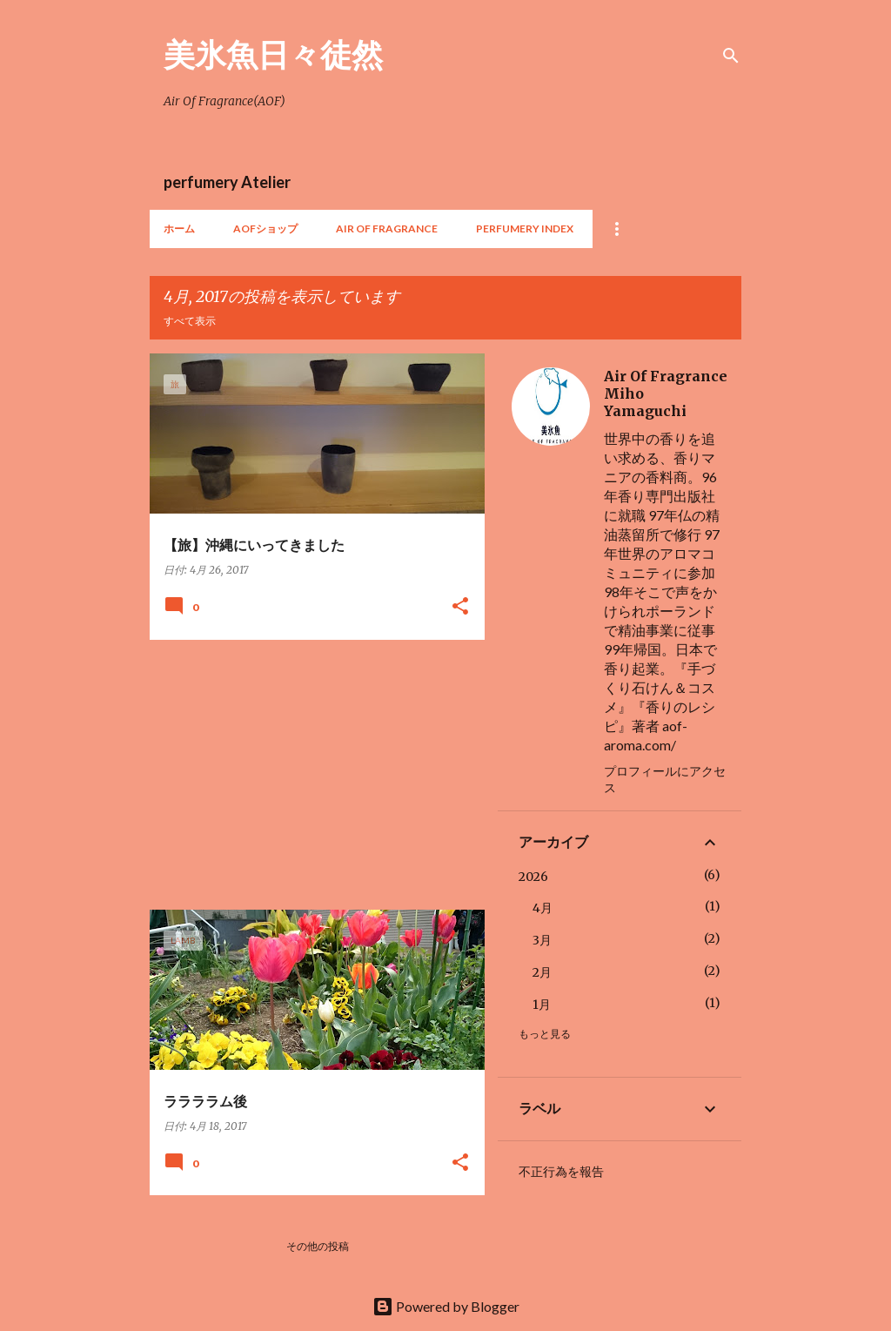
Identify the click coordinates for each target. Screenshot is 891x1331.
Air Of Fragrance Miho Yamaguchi (665, 393)
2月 (542, 972)
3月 (542, 940)
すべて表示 (190, 320)
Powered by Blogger (445, 1306)
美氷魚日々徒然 (273, 54)
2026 (533, 876)
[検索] (730, 56)
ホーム (179, 228)
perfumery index (524, 228)
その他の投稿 (317, 1246)
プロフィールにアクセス (665, 779)
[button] (460, 607)
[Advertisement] (311, 775)
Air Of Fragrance (387, 228)
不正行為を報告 (561, 1172)
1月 (542, 1004)
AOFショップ (265, 228)
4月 (543, 908)
